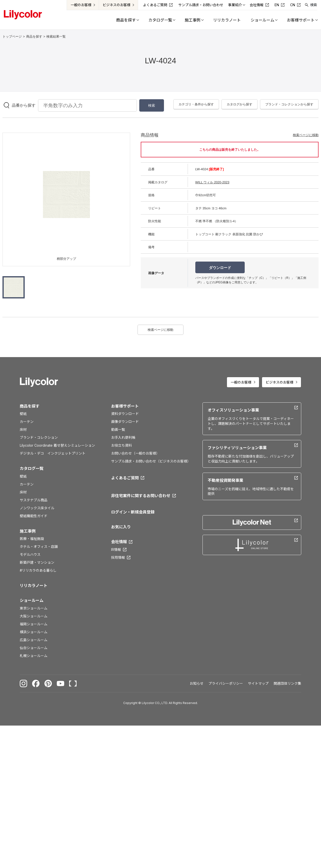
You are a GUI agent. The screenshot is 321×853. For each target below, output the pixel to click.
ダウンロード (220, 268)
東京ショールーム (33, 608)
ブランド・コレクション (39, 437)
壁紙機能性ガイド (33, 516)
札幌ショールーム (33, 656)
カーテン (27, 421)
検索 (313, 5)
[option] (66, 194)
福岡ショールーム (33, 624)
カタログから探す (239, 104)
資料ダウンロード (125, 414)
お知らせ (196, 683)
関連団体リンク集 (287, 683)
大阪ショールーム (33, 616)
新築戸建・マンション (37, 562)
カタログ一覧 (31, 468)
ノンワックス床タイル (37, 508)
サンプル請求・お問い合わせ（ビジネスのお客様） (151, 461)
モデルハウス (30, 554)
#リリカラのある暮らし (38, 570)
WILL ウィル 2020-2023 (212, 182)
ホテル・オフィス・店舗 (39, 546)
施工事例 (28, 531)
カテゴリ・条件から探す (196, 104)
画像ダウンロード (125, 421)
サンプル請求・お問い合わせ (200, 5)
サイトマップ (258, 683)
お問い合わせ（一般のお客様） (135, 453)
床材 (23, 429)
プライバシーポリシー (225, 683)
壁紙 (23, 414)
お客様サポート (125, 406)
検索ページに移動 (306, 135)
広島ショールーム (33, 640)
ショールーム (31, 600)
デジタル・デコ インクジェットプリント (52, 453)
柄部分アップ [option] (66, 259)
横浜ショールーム (33, 632)
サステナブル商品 (33, 500)
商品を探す (34, 36)
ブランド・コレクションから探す (289, 104)
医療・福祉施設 (32, 538)
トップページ (12, 36)
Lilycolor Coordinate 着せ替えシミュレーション (57, 445)
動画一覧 (118, 429)
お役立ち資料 (121, 445)
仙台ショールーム (33, 648)
